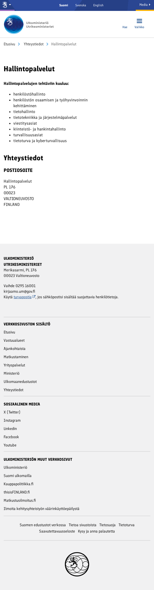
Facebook (11, 437)
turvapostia (24, 297)
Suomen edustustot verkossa (43, 525)
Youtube (10, 445)
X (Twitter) (12, 412)
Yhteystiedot (33, 44)
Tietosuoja (107, 525)
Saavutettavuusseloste (57, 531)
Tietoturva (127, 525)
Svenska (80, 5)
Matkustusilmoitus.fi (20, 500)
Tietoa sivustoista (82, 525)
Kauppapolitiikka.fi (19, 484)
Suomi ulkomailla (18, 475)
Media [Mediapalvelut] (144, 5)
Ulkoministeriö (15, 467)
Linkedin (10, 428)
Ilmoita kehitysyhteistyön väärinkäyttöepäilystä (41, 508)
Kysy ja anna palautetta (96, 531)
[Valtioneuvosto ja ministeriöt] (7, 5)
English (98, 5)
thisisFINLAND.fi (17, 492)
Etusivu (9, 44)
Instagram (12, 420)
